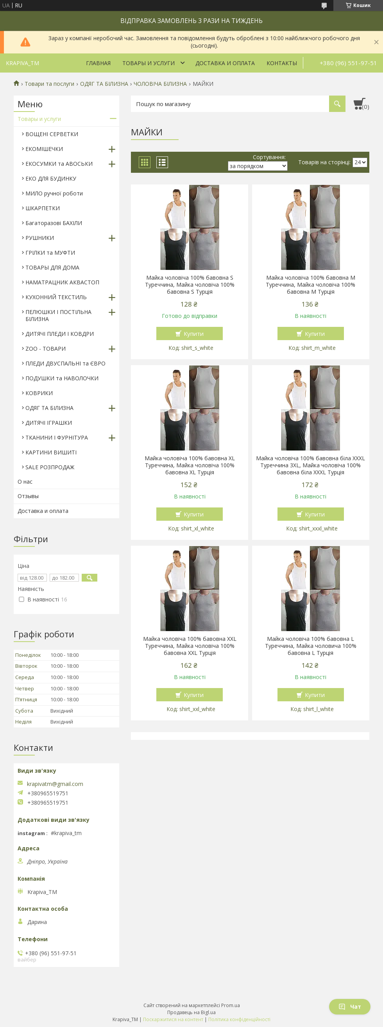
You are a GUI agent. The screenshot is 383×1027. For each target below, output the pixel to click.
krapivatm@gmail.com (55, 784)
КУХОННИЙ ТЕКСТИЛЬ (56, 297)
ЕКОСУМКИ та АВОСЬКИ (59, 163)
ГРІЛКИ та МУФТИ (50, 252)
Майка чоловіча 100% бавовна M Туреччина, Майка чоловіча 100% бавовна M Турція (310, 284)
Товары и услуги (148, 63)
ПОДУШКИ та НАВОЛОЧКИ (61, 378)
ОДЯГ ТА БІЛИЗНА (104, 83)
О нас (25, 481)
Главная (98, 63)
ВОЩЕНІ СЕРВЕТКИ (51, 134)
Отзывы (28, 496)
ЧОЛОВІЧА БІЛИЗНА (160, 83)
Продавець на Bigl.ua (191, 1012)
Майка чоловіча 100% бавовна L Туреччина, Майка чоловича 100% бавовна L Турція (310, 645)
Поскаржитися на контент (173, 1019)
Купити (194, 333)
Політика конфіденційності (239, 1019)
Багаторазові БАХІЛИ (53, 223)
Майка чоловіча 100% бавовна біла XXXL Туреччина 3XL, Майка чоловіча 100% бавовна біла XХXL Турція (310, 465)
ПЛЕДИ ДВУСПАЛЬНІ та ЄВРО (65, 363)
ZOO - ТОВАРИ (45, 348)
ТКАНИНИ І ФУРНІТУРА (56, 437)
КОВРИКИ (39, 393)
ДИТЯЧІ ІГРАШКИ (48, 422)
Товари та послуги (49, 83)
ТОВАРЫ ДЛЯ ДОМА (52, 267)
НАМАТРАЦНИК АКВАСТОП (62, 282)
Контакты (282, 63)
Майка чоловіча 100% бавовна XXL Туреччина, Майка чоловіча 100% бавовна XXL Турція (189, 645)
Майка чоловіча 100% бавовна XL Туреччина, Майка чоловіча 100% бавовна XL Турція (190, 465)
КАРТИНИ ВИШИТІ (51, 452)
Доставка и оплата (225, 63)
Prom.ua (230, 1005)
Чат (349, 1006)
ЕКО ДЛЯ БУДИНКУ (50, 178)
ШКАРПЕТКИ (42, 208)
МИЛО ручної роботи (54, 193)
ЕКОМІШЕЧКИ (44, 149)
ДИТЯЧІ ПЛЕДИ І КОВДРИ (59, 333)
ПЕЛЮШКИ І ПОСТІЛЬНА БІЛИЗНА (58, 315)
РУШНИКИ (39, 237)
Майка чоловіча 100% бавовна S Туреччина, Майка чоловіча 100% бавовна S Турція (189, 284)
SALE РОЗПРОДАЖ (49, 467)
